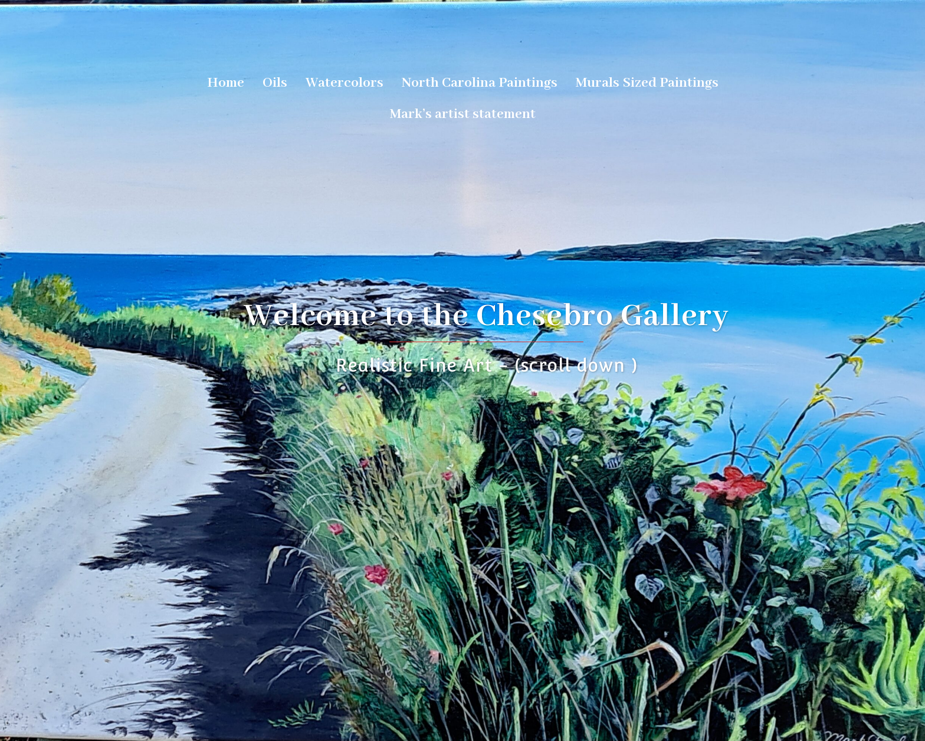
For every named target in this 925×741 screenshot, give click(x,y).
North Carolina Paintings (479, 82)
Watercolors (344, 82)
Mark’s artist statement (463, 114)
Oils (275, 82)
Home (225, 82)
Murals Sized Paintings (647, 82)
